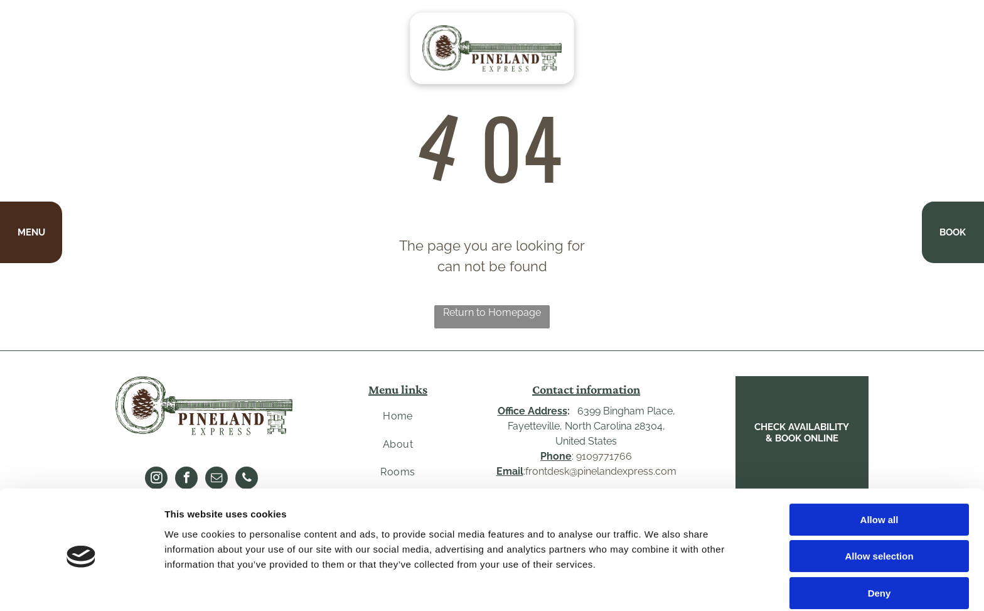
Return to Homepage (492, 312)
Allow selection (879, 504)
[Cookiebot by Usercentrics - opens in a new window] (81, 586)
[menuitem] (397, 416)
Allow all (879, 467)
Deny (879, 541)
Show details (658, 586)
